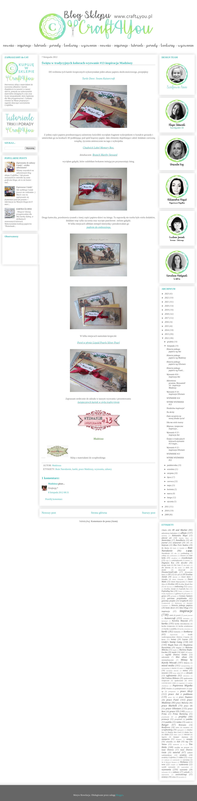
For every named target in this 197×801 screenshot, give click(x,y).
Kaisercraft (170, 618)
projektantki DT (167, 717)
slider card (177, 734)
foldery (187, 591)
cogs (167, 560)
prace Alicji (186, 691)
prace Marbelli (169, 705)
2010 (167, 511)
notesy (185, 670)
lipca (169, 477)
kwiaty (173, 639)
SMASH (187, 735)
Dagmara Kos (168, 563)
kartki (75, 469)
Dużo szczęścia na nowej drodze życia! (176, 417)
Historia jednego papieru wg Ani (174, 350)
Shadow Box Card (174, 732)
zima (174, 777)
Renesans (182, 725)
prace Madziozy (86, 469)
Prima (164, 714)
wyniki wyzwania (168, 767)
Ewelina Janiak (170, 589)
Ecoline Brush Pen (185, 584)
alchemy (164, 535)
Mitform (187, 663)
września (171, 469)
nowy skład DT (178, 673)
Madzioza (53, 483)
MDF (183, 652)
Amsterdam (166, 540)
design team (166, 565)
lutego (170, 497)
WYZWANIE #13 (173, 454)
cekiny (164, 556)
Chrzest (183, 556)
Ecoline (171, 584)
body (174, 548)
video (181, 757)
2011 (167, 507)
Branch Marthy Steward (105, 154)
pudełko (168, 722)
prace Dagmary (186, 697)
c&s (175, 553)
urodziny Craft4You (169, 757)
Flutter (180, 591)
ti (183, 744)
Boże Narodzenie (63, 469)
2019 (167, 310)
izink (171, 615)
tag (186, 742)
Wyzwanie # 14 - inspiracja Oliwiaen (176, 393)
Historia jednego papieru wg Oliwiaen (176, 363)
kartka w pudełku (170, 629)
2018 (167, 314)
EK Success (168, 586)
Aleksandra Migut (179, 535)
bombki (182, 548)
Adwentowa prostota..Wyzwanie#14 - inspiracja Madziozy (176, 384)
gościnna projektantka (177, 598)
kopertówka (174, 634)
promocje (165, 719)
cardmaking (185, 553)
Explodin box (184, 589)
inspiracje (186, 611)
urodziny (183, 755)
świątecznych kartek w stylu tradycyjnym (98, 402)
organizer (182, 683)
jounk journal (188, 615)
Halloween (178, 603)
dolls (187, 568)
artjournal (177, 543)
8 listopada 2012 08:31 (58, 492)
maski (174, 652)
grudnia (170, 342)
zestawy (165, 777)
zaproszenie (165, 774)
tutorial (176, 752)
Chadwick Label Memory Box (98, 147)
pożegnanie (172, 691)
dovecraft (181, 570)
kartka (165, 623)
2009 (167, 515)
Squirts (164, 737)
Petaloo (169, 689)
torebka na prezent (182, 747)
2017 (167, 318)
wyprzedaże (185, 767)
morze (174, 668)
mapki (174, 650)
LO (190, 642)
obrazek (189, 673)
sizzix (166, 734)
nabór (181, 668)
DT (169, 574)
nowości (165, 673)
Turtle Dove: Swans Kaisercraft (98, 78)
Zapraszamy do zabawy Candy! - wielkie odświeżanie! (25, 165)
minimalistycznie (168, 660)
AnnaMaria (180, 540)
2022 (167, 298)
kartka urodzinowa (185, 626)
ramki (188, 722)
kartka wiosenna (185, 629)
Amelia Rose (184, 538)
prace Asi (171, 697)
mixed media (168, 665)
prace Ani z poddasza (180, 694)
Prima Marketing (180, 714)
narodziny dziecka (172, 670)
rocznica (186, 727)
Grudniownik (166, 603)
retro (177, 727)
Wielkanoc (184, 762)
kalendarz (186, 618)
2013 (167, 334)
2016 (167, 322)
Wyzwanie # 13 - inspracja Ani (173, 433)
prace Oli (188, 706)
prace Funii (172, 699)
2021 (167, 302)
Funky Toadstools (167, 593)
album (184, 533)
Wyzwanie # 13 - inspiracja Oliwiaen (176, 448)
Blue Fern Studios (180, 545)
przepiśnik (178, 719)
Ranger (165, 724)
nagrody (189, 668)
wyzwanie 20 (166, 772)
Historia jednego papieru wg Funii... (175, 369)
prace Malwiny (182, 703)
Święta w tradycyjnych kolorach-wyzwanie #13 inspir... (176, 441)
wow (163, 764)
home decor (170, 608)
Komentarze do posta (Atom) (104, 521)
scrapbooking (167, 730)
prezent (187, 711)
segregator (180, 730)
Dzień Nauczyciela (178, 582)
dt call (177, 575)
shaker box (188, 732)
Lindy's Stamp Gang (172, 642)
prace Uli (174, 711)
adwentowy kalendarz (169, 533)
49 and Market (179, 530)
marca (170, 493)
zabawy (108, 469)
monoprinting (185, 666)
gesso (164, 596)
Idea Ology (183, 608)
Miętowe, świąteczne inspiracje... (175, 427)
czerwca (170, 481)
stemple (189, 739)
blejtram (165, 545)
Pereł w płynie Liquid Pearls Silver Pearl (98, 342)
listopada (171, 346)
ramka (178, 722)
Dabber (187, 560)
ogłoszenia (171, 675)
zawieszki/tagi (181, 774)
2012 (167, 338)
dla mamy (178, 567)
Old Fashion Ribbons (170, 678)
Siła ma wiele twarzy (175, 422)
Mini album (181, 657)
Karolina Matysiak (180, 621)
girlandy (173, 596)
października (172, 465)
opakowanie (178, 681)
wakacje (166, 760)
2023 (167, 294)
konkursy (188, 631)
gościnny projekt (168, 601)
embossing (179, 586)
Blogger (119, 795)
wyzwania (99, 469)
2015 (167, 326)
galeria (178, 594)
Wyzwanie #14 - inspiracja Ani (173, 375)
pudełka (189, 719)
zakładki (187, 772)
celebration (173, 555)
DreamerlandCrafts (169, 572)
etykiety (190, 586)
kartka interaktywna (182, 624)
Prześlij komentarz (53, 499)
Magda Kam (173, 645)
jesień (178, 615)
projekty (182, 716)
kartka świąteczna (168, 626)
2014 (167, 330)
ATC (187, 543)
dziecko (175, 577)
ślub (178, 742)
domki (164, 570)
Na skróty (170, 412)
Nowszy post (49, 512)
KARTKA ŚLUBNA (24, 209)
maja (169, 485)
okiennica (186, 676)
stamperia (166, 739)
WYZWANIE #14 (173, 398)
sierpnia (170, 473)
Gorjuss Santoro (185, 596)
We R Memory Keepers (169, 762)
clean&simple (186, 558)
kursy (163, 639)
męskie (190, 652)
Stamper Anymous (180, 737)
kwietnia (170, 489)
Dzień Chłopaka (177, 579)
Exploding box (167, 591)
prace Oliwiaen (173, 708)
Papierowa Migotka (182, 685)
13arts (164, 530)
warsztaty (186, 760)
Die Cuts (177, 565)
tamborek (176, 744)
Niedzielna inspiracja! (175, 408)
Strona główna (99, 512)
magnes (178, 648)
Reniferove (166, 727)
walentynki (176, 760)
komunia (177, 632)
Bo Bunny (165, 548)
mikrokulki (165, 657)
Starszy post (148, 512)
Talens (164, 744)
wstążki (173, 764)
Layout (185, 639)
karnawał (165, 621)
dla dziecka (166, 568)
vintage (190, 757)
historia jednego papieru (182, 605)
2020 (167, 306)
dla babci (187, 565)
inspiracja (166, 611)
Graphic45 (184, 601)
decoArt (184, 563)
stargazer (179, 739)
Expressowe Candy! (24, 187)
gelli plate (187, 593)
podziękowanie (180, 689)
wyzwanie (183, 770)
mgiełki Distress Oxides (176, 655)
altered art (167, 538)
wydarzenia (183, 764)
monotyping (165, 668)
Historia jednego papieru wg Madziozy (176, 356)
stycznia (170, 501)
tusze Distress (168, 750)
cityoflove (174, 558)
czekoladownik (176, 560)
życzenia (181, 777)
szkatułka (169, 742)
